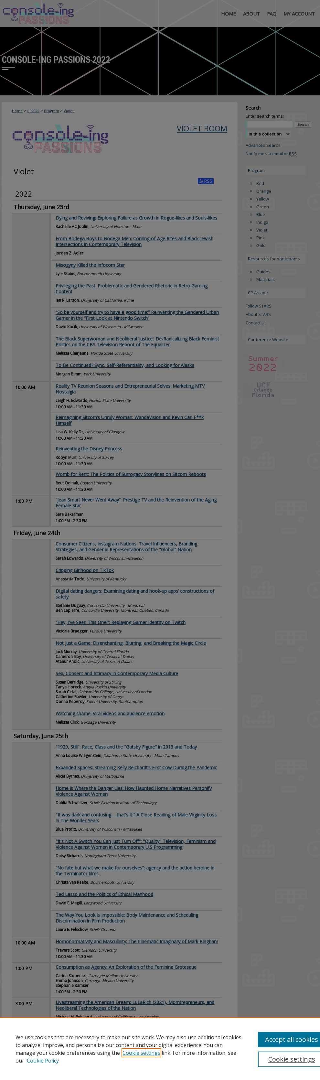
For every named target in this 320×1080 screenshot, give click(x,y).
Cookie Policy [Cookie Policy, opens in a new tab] (43, 1060)
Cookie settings (141, 1052)
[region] (160, 1048)
